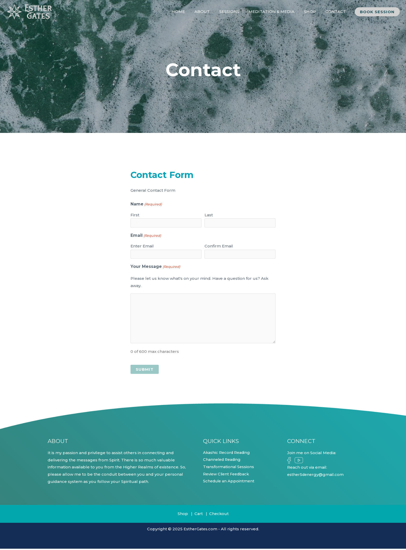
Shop (182, 515)
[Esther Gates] (29, 11)
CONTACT (336, 11)
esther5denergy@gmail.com (316, 475)
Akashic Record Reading (227, 454)
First (134, 214)
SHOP (312, 11)
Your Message (155, 268)
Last (209, 214)
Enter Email (142, 246)
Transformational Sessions (229, 468)
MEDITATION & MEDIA (276, 11)
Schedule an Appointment (229, 483)
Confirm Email (219, 246)
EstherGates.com (200, 530)
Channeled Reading (223, 461)
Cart (198, 515)
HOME (187, 11)
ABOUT (210, 11)
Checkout (219, 515)
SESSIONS (235, 11)
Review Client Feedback (227, 475)
